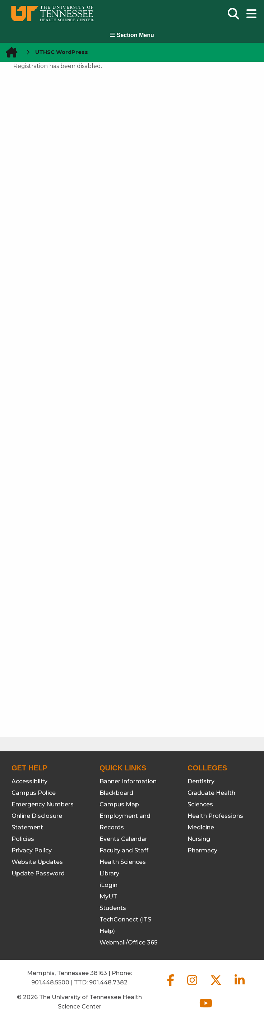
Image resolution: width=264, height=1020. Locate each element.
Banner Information (128, 781)
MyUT (108, 896)
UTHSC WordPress (61, 52)
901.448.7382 (108, 982)
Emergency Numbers (42, 804)
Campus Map (119, 804)
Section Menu (132, 35)
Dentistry (200, 781)
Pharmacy (202, 850)
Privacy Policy (31, 850)
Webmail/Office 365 (128, 942)
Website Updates (37, 862)
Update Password (38, 873)
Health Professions (215, 815)
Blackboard (116, 792)
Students (112, 908)
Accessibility (29, 781)
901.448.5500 (50, 982)
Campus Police (33, 792)
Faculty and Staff (123, 850)
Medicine (200, 827)
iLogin (108, 885)
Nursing (198, 838)
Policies (22, 838)
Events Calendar (123, 838)
